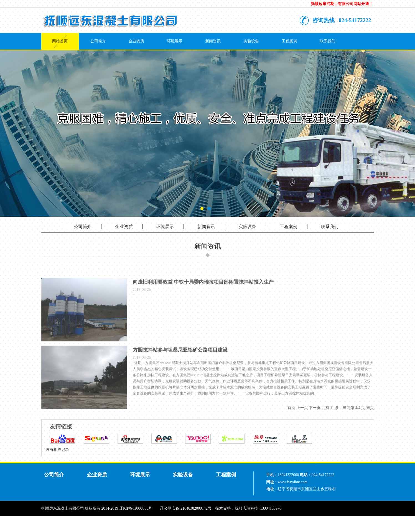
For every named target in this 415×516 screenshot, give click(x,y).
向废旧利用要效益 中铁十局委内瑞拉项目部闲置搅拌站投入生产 (203, 291)
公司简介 (98, 41)
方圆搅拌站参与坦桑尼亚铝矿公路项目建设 (180, 359)
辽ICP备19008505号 (135, 508)
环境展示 (174, 41)
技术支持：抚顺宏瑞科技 (236, 508)
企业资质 (136, 41)
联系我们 (327, 41)
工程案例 (289, 41)
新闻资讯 (213, 41)
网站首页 (60, 41)
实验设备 (251, 41)
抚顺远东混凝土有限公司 (62, 508)
